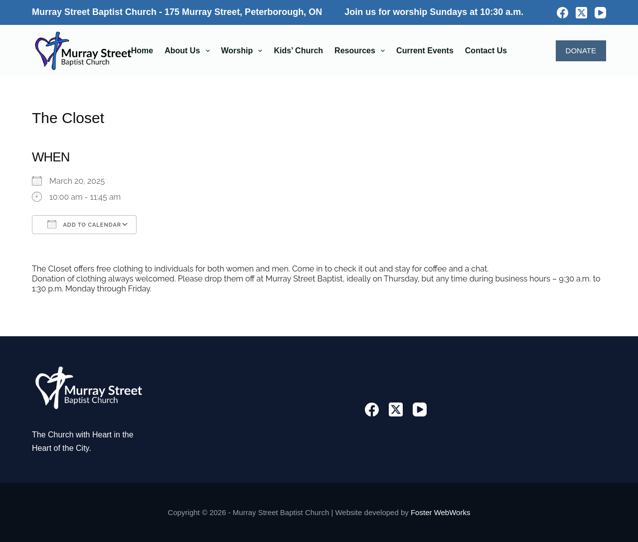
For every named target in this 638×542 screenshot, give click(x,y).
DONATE (581, 50)
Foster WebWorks (440, 512)
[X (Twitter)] (581, 12)
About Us (188, 51)
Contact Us (486, 50)
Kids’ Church (298, 50)
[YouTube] (600, 12)
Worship (244, 51)
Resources (361, 51)
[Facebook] (562, 12)
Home (142, 50)
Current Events (425, 50)
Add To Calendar (84, 224)
